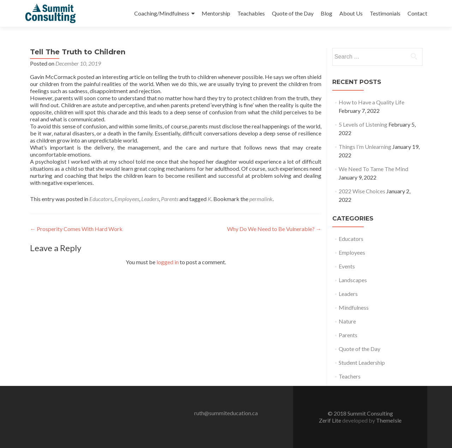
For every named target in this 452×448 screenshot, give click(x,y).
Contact (417, 13)
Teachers (350, 376)
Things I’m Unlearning (365, 146)
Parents (169, 198)
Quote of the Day (293, 13)
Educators (100, 198)
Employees (126, 198)
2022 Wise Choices (362, 191)
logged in (167, 262)
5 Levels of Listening (363, 124)
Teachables (251, 13)
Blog (326, 13)
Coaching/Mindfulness (161, 13)
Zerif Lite (330, 420)
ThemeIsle (389, 420)
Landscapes (353, 280)
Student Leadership (362, 362)
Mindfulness (354, 307)
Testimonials (385, 13)
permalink (261, 198)
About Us (351, 13)
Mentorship (216, 13)
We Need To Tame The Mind (373, 168)
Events (347, 266)
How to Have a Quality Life (371, 102)
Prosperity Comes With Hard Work (76, 228)
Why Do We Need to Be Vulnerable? (274, 228)
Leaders (150, 198)
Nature (347, 321)
